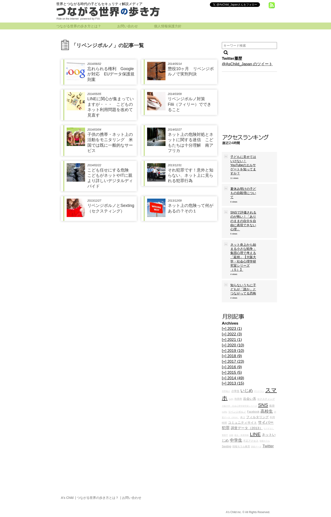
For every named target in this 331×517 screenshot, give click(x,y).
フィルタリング (257, 417)
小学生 (235, 391)
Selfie (224, 412)
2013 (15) (233, 383)
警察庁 (225, 435)
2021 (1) (232, 339)
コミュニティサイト (242, 422)
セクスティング (266, 398)
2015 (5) (232, 372)
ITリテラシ (259, 391)
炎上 (242, 417)
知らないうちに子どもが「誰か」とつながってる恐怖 (243, 289)
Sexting (226, 446)
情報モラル (265, 441)
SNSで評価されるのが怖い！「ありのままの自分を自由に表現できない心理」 (243, 221)
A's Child (67, 498)
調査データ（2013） (247, 428)
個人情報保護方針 (168, 26)
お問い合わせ (127, 26)
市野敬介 (226, 391)
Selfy (231, 399)
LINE (255, 434)
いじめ (246, 390)
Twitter (268, 446)
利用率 (238, 398)
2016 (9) (232, 367)
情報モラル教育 (241, 446)
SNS (263, 405)
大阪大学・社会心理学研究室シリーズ (239, 406)
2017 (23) (233, 361)
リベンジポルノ (237, 411)
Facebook (253, 411)
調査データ (256, 447)
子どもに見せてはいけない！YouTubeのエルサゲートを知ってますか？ (243, 165)
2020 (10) (233, 345)
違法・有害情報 (241, 435)
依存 (272, 405)
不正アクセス (250, 440)
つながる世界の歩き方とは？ (78, 26)
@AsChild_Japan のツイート (247, 64)
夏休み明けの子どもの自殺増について (243, 193)
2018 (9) (232, 356)
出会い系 (249, 398)
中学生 (236, 440)
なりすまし (269, 428)
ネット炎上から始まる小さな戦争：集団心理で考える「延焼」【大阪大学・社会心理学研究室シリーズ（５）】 (243, 257)
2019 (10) (233, 350)
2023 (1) (232, 328)
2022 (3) (232, 334)
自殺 (231, 435)
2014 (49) (233, 378)
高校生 (266, 411)
